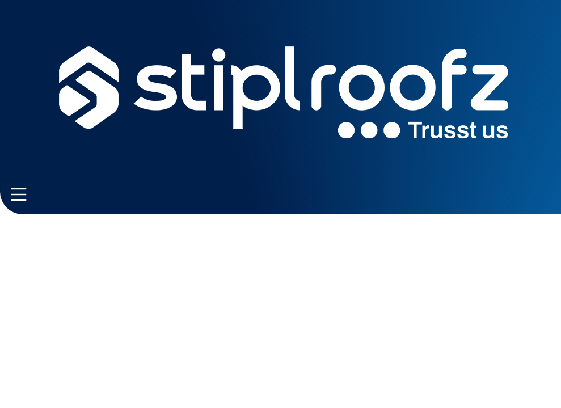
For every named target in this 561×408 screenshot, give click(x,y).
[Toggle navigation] (18, 195)
